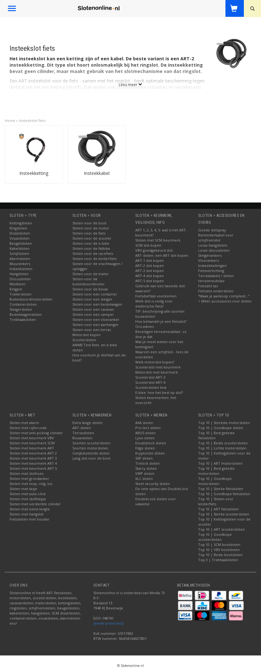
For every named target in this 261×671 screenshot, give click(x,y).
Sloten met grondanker (29, 478)
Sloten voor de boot (89, 223)
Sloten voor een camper (93, 314)
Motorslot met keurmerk (156, 372)
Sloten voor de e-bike (90, 243)
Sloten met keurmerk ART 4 (33, 463)
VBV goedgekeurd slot (154, 250)
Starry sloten (146, 468)
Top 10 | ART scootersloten (221, 529)
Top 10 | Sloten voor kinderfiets (215, 501)
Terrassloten (83, 432)
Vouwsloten (20, 238)
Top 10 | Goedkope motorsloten (215, 481)
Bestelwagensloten (26, 314)
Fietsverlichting (211, 270)
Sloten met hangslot (27, 514)
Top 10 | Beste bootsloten (220, 554)
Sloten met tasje (23, 488)
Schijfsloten (19, 253)
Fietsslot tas (208, 285)
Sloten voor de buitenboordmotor (88, 281)
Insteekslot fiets (32, 120)
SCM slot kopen (148, 245)
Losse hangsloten (212, 245)
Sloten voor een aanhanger (95, 324)
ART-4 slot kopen (149, 275)
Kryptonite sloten (150, 453)
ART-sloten (81, 427)
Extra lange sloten (87, 422)
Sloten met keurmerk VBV (32, 437)
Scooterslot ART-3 (150, 377)
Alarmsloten (20, 258)
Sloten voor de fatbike (91, 248)
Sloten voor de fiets (88, 233)
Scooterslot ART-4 (150, 382)
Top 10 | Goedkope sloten (220, 427)
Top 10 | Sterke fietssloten (220, 488)
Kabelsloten (20, 248)
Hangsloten (19, 273)
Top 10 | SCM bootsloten (219, 544)
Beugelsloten (21, 243)
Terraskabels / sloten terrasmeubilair (216, 278)
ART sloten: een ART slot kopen (161, 255)
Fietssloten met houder (30, 519)
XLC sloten (144, 478)
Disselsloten (20, 233)
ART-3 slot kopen (149, 270)
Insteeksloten (21, 268)
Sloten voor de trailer (90, 273)
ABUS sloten (145, 432)
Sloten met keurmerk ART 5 (33, 468)
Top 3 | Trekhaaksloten (218, 559)
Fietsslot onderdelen (215, 291)
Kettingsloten (21, 223)
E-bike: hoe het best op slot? (159, 392)
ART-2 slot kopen (149, 265)
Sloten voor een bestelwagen (97, 304)
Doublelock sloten (150, 443)
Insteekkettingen (212, 265)
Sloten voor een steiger (92, 299)
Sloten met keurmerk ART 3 (33, 458)
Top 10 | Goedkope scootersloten (215, 537)
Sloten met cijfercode (28, 427)
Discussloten (20, 278)
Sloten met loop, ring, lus (31, 483)
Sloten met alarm (24, 422)
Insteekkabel (97, 173)
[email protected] (108, 623)
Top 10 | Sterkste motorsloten (224, 422)
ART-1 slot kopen (149, 260)
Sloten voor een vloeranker (95, 319)
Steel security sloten (152, 483)
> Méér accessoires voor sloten (224, 301)
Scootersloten (84, 339)
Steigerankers (210, 255)
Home (10, 120)
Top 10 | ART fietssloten (218, 509)
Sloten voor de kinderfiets (94, 258)
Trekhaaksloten (23, 319)
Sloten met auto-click (28, 493)
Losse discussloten (214, 250)
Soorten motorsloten (90, 448)
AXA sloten (144, 422)
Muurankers (20, 263)
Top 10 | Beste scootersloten (223, 443)
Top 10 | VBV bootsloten (219, 549)
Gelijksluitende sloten (91, 453)
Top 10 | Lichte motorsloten (222, 448)
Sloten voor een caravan (93, 309)
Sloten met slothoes (27, 473)
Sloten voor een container (94, 294)
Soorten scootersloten (91, 443)
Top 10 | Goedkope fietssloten (224, 493)
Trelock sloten (147, 463)
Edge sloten (145, 448)
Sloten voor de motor (90, 228)
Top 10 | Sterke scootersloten (223, 514)
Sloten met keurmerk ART (32, 448)
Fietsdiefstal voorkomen (156, 296)
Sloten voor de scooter (91, 238)
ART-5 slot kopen (149, 280)
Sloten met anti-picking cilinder (36, 432)
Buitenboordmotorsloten (31, 299)
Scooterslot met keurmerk (158, 367)
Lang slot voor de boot (91, 458)
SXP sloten (144, 458)
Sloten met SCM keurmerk (157, 240)
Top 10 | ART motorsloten (220, 463)
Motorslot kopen (86, 334)
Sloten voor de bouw (90, 289)
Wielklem (17, 284)
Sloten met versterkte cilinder (35, 504)
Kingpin (16, 289)
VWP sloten (144, 473)
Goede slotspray (212, 230)
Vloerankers (208, 260)
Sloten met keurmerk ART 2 (33, 453)
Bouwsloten (82, 437)
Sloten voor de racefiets (92, 253)
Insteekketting (33, 173)
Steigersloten (21, 309)
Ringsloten (18, 228)
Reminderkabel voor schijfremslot (215, 237)
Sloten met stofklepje (28, 498)
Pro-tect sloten (148, 427)
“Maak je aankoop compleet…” (224, 296)
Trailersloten (20, 294)
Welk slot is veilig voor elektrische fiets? (154, 304)
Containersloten (23, 304)
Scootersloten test (150, 387)
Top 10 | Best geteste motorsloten (216, 471)
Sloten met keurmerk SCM (32, 443)
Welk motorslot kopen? (154, 362)
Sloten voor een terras (91, 329)
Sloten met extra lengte (30, 509)
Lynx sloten (145, 437)
